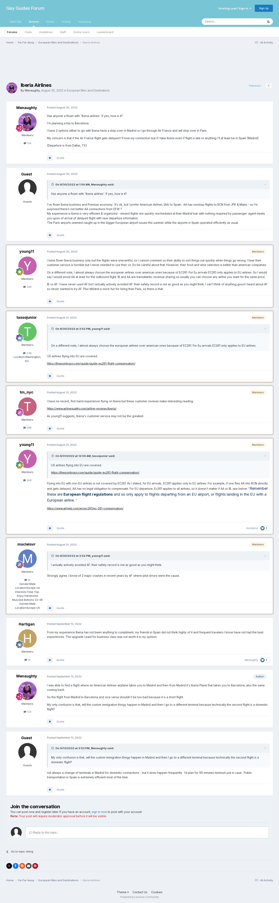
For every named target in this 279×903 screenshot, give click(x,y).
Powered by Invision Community (139, 897)
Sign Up (264, 8)
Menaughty (32, 90)
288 (27, 427)
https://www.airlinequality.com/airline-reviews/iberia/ (81, 408)
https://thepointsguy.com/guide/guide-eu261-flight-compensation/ (91, 363)
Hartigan (27, 624)
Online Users (81, 32)
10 (27, 659)
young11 (26, 251)
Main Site (16, 21)
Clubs (28, 32)
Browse (34, 23)
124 (27, 143)
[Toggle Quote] (53, 184)
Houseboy (84, 21)
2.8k (27, 353)
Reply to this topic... (44, 832)
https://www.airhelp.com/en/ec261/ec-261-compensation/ (85, 508)
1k (27, 579)
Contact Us (140, 892)
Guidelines (46, 32)
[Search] (222, 21)
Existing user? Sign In (235, 8)
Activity (66, 21)
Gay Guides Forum (25, 8)
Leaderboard (105, 32)
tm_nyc (26, 392)
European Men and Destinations (88, 90)
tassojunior (26, 317)
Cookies (156, 892)
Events (50, 21)
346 (27, 286)
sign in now (99, 812)
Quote (60, 157)
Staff (63, 32)
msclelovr (252, 528)
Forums (12, 32)
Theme (123, 892)
